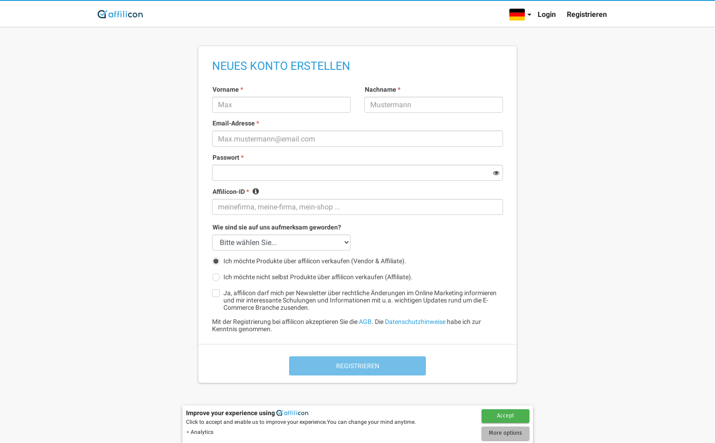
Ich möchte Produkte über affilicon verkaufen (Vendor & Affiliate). (314, 261)
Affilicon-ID (230, 191)
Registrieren (587, 14)
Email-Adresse (235, 123)
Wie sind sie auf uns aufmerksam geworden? (276, 227)
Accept (505, 415)
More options (505, 433)
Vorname (227, 89)
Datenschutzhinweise (415, 321)
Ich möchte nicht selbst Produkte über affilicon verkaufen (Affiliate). (318, 277)
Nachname (382, 89)
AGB (365, 321)
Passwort (228, 157)
